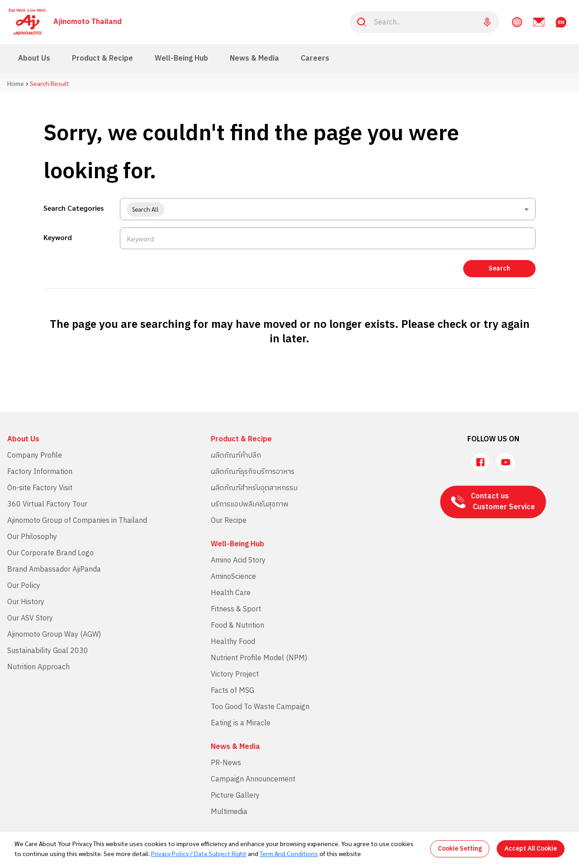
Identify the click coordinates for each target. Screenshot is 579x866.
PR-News (226, 763)
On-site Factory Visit (39, 488)
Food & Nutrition (237, 626)
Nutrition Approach (38, 667)
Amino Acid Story (238, 560)
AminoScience (233, 577)
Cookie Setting (460, 848)
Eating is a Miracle (241, 723)
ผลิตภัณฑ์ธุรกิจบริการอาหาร (252, 472)
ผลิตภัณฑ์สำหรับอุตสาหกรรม (254, 488)
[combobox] (327, 209)
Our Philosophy (32, 537)
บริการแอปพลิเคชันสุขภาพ (250, 504)
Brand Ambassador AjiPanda (54, 569)
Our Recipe (229, 521)
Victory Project (235, 674)
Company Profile (34, 456)
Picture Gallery (235, 796)
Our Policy (23, 586)
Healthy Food (233, 642)
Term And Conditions (289, 853)
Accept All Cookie (530, 848)
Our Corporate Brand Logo (50, 553)
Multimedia (229, 812)
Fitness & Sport (236, 609)
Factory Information (39, 472)
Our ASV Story (30, 618)
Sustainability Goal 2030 (47, 651)
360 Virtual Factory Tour (47, 504)
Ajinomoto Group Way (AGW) (54, 635)
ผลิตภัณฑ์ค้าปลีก (236, 456)
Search (499, 268)
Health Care (231, 593)
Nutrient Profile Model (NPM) (259, 658)
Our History (25, 602)
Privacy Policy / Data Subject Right (199, 853)
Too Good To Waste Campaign (260, 707)
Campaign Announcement (253, 779)
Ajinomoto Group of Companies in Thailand (77, 521)
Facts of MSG (232, 691)
